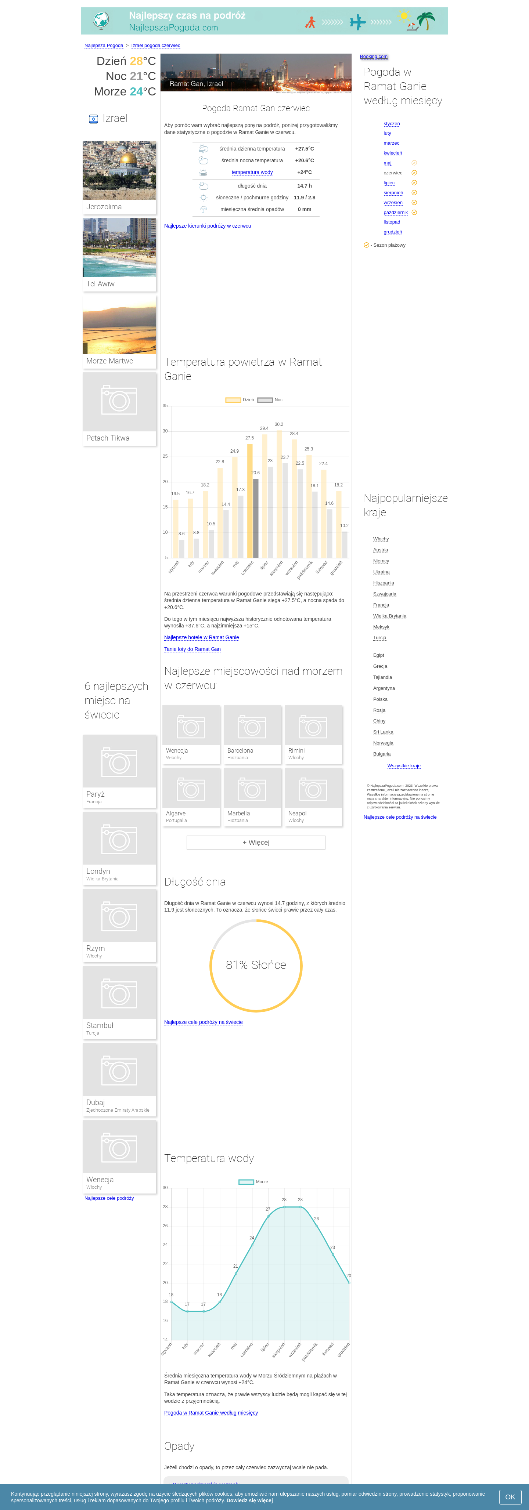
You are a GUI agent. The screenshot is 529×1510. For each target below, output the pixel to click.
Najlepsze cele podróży (109, 1198)
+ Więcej (255, 842)
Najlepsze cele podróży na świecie (203, 1022)
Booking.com (374, 56)
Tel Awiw (100, 283)
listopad (392, 222)
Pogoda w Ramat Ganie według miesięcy (211, 1413)
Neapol (297, 813)
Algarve (176, 813)
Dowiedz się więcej (250, 1500)
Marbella (238, 813)
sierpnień (393, 192)
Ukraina (381, 572)
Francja (94, 801)
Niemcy (381, 561)
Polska (380, 699)
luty (387, 133)
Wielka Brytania (102, 878)
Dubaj (95, 1102)
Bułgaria (382, 754)
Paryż (95, 794)
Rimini (296, 750)
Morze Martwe (109, 360)
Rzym (95, 948)
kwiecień (393, 153)
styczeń (392, 123)
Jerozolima (104, 206)
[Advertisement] (256, 285)
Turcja (92, 1033)
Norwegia (383, 743)
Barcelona (240, 750)
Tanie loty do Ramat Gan (192, 649)
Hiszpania (383, 583)
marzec (392, 143)
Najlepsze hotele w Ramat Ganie (201, 637)
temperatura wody (252, 172)
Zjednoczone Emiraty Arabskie (118, 1110)
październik (396, 212)
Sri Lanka (383, 732)
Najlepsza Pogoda (103, 45)
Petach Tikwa (108, 438)
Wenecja (177, 750)
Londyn (98, 871)
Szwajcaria (384, 594)
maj (388, 163)
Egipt (378, 655)
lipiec (389, 182)
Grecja (380, 666)
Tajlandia (382, 677)
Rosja (379, 710)
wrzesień (393, 202)
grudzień (393, 232)
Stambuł (100, 1025)
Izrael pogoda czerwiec (156, 45)
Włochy (94, 956)
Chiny (379, 721)
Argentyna (384, 688)
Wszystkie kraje (404, 765)
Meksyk (381, 627)
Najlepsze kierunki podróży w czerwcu (207, 226)
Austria (380, 550)
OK (510, 1497)
